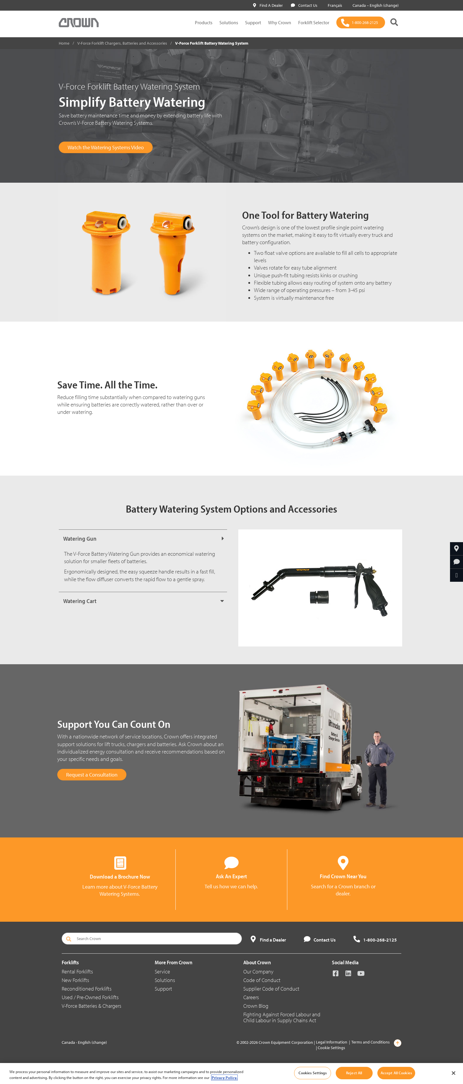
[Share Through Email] (456, 575)
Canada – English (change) (374, 5)
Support (253, 22)
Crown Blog (255, 1005)
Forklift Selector (313, 22)
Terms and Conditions (370, 1042)
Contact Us (304, 5)
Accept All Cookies (396, 1072)
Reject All (354, 1072)
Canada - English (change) (84, 1042)
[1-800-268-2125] (360, 22)
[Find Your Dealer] (456, 548)
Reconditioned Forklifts (87, 988)
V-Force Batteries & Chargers (91, 1005)
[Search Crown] (152, 938)
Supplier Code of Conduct (271, 988)
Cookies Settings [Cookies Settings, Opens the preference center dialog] (313, 1072)
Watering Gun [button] (80, 538)
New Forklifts (75, 980)
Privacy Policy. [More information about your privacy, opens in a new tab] (224, 1077)
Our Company (258, 971)
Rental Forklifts (77, 971)
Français (333, 5)
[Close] (453, 1073)
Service (162, 971)
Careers (251, 997)
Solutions (228, 22)
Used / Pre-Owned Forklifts (90, 997)
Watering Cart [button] (80, 601)
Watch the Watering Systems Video (106, 147)
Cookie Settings (331, 1047)
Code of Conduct (262, 980)
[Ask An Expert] (456, 561)
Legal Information (331, 1042)
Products (203, 22)
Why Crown (279, 22)
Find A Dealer (268, 5)
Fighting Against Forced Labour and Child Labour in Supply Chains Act (281, 1017)
